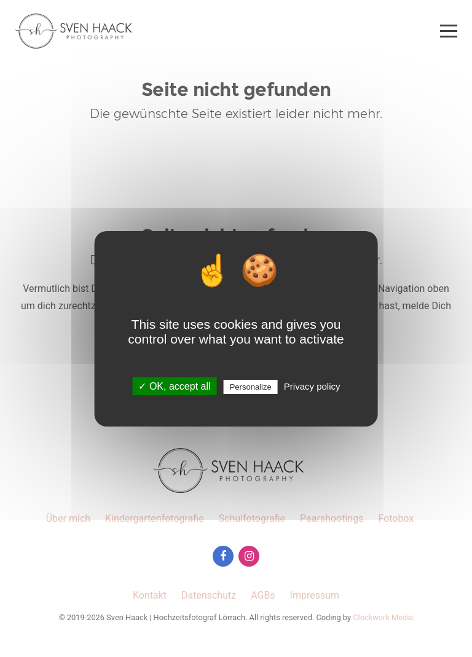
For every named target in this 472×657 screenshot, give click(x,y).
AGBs (263, 595)
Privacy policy (312, 386)
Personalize (251, 386)
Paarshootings (331, 518)
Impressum (315, 595)
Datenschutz (208, 595)
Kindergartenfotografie (154, 518)
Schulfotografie (252, 518)
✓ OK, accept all (174, 386)
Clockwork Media (383, 617)
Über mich (68, 518)
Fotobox (396, 518)
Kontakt (150, 595)
